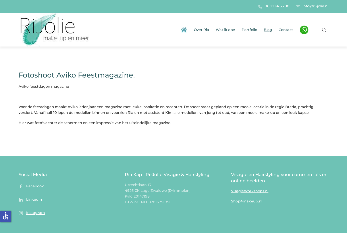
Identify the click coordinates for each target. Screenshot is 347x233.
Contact (286, 30)
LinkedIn (34, 200)
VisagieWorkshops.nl (249, 191)
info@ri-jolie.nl (315, 6)
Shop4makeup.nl (246, 201)
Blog (268, 30)
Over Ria (201, 30)
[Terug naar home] (56, 30)
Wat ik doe (225, 30)
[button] (324, 30)
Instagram (35, 213)
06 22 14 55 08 (277, 6)
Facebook (35, 186)
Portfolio (249, 30)
